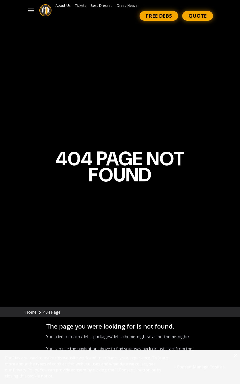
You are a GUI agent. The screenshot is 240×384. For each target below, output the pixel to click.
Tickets (80, 5)
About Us (63, 5)
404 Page (52, 312)
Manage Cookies (209, 367)
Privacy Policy (25, 370)
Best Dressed (101, 5)
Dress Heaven (128, 5)
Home (33, 312)
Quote (198, 15)
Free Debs (159, 15)
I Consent (184, 367)
